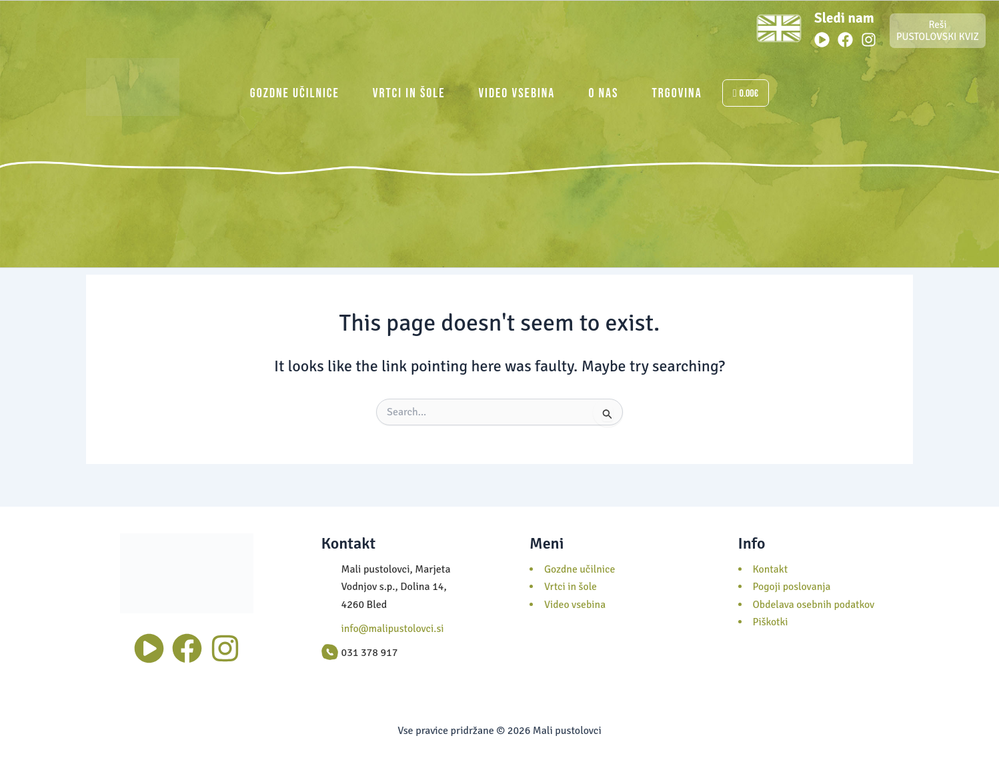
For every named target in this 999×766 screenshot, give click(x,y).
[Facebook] (845, 39)
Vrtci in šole (409, 93)
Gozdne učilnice (294, 93)
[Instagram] (868, 39)
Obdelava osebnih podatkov (815, 604)
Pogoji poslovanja (792, 586)
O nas (603, 93)
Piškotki (771, 622)
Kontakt (771, 569)
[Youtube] (822, 39)
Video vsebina (516, 93)
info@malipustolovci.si (393, 628)
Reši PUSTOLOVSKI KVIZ (937, 31)
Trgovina (677, 93)
